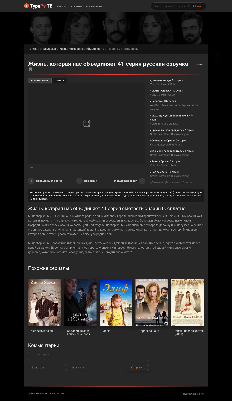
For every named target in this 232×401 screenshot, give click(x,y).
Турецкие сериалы (38, 393)
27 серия (174, 132)
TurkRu (32, 48)
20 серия (174, 143)
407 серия (174, 105)
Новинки (76, 6)
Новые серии (94, 6)
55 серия (174, 82)
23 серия (174, 153)
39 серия (174, 93)
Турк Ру (52, 393)
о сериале (199, 64)
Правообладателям (193, 393)
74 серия (174, 120)
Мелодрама (48, 48)
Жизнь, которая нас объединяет (80, 48)
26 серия (174, 187)
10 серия (174, 174)
